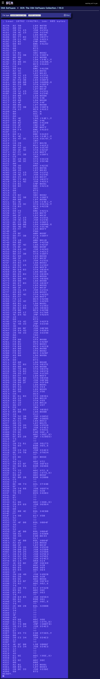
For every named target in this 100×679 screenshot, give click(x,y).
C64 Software (8, 8)
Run (67, 15)
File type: (6, 15)
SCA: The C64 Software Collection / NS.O (41, 8)
